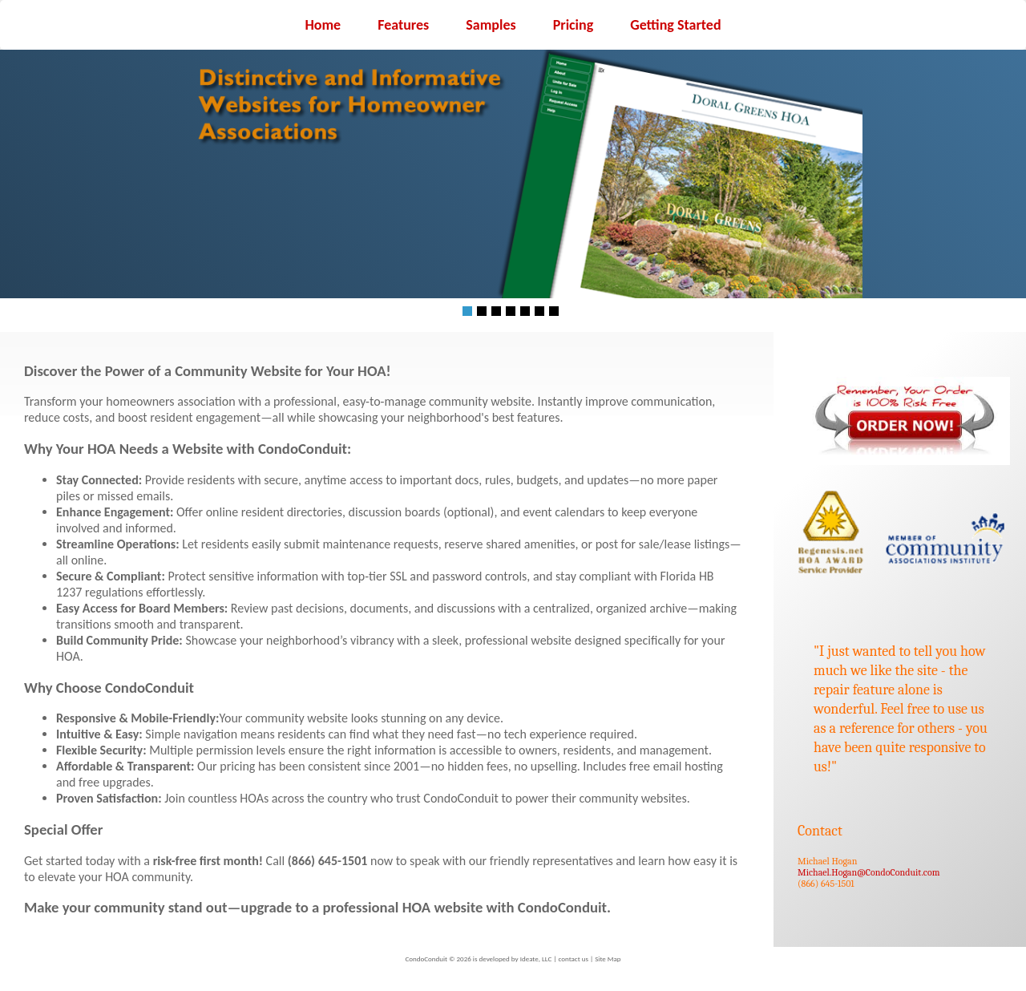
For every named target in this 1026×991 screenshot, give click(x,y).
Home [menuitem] (323, 25)
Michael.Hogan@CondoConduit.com (868, 872)
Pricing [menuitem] (573, 25)
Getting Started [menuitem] (675, 25)
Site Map (607, 958)
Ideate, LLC (536, 958)
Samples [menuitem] (490, 25)
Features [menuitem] (403, 25)
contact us (573, 958)
